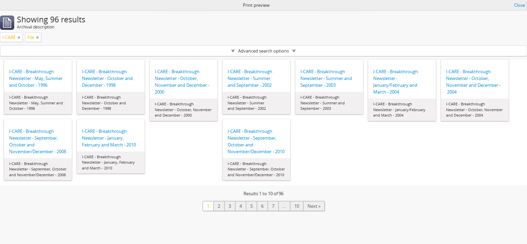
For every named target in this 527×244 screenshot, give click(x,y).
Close (519, 5)
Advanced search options (263, 51)
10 (296, 206)
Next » (314, 206)
